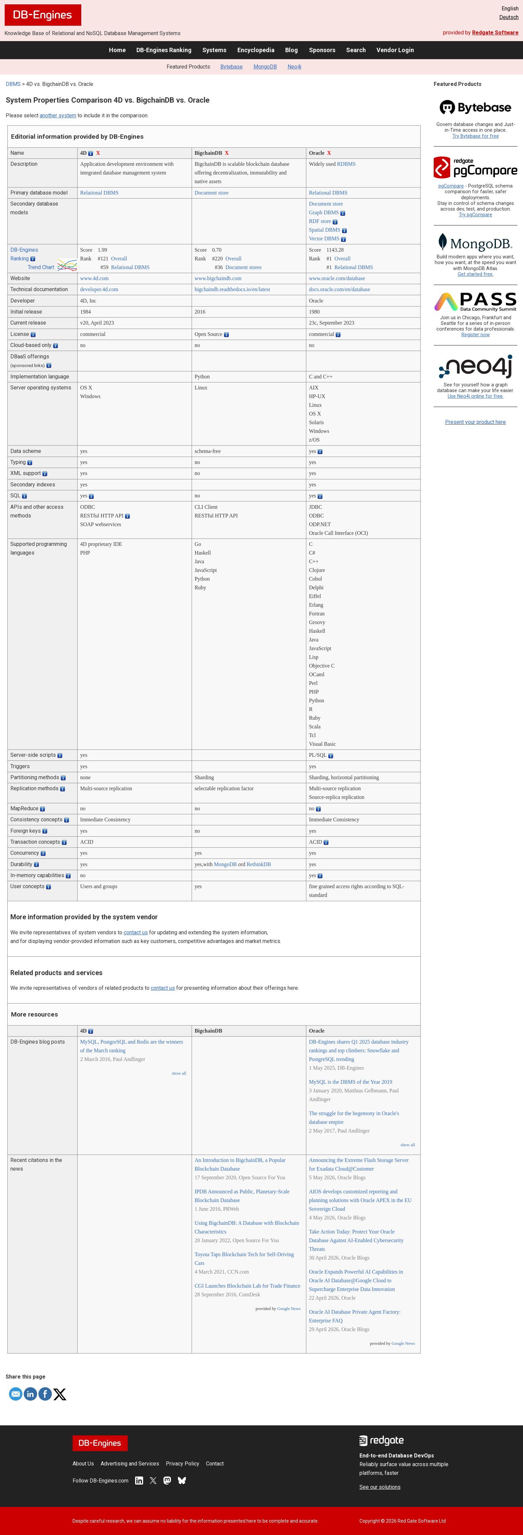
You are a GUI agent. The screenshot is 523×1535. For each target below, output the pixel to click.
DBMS (13, 84)
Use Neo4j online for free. (476, 396)
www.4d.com (94, 278)
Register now (475, 335)
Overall (119, 258)
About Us (83, 1463)
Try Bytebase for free (475, 136)
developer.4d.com (99, 289)
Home (117, 49)
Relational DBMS (99, 193)
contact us (136, 932)
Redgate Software (495, 32)
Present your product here (475, 422)
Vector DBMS (324, 238)
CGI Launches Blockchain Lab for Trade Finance (247, 1286)
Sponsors (322, 49)
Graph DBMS (324, 212)
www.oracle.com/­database (337, 278)
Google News (289, 1308)
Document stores (243, 267)
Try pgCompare (475, 215)
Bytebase (231, 67)
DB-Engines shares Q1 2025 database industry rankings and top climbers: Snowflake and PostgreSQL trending (359, 1050)
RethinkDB (258, 864)
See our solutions (380, 1487)
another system (58, 115)
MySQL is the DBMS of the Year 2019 (350, 1082)
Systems (214, 49)
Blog (291, 49)
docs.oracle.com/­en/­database (339, 289)
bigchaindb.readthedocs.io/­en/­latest (232, 289)
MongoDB (265, 67)
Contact (215, 1463)
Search (356, 49)
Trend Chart (41, 267)
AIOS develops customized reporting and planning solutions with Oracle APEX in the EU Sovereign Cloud (360, 1200)
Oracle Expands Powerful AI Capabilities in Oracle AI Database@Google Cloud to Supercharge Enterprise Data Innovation (356, 1280)
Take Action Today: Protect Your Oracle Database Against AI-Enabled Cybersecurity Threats (356, 1240)
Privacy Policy (182, 1463)
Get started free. (476, 274)
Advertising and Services (130, 1463)
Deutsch (509, 17)
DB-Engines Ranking (164, 49)
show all (179, 1073)
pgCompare (451, 186)
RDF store (320, 221)
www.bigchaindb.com (218, 278)
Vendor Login (395, 49)
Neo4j (294, 67)
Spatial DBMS (324, 230)
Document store (212, 193)
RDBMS (346, 164)
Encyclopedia (256, 49)
